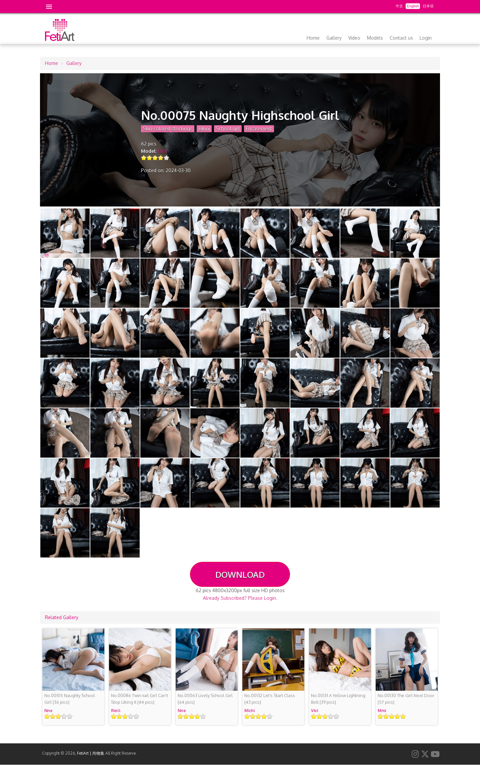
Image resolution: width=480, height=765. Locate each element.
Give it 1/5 (144, 157)
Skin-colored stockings (167, 129)
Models (375, 38)
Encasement (259, 129)
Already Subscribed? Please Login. (240, 598)
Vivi (314, 710)
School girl (228, 129)
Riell (162, 151)
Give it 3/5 (155, 157)
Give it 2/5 (149, 157)
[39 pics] (338, 699)
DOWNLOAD (240, 574)
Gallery (334, 38)
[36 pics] (69, 699)
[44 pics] (139, 699)
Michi (249, 710)
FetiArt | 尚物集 (90, 753)
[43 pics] (269, 699)
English (413, 6)
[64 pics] (205, 699)
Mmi (382, 710)
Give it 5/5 (166, 157)
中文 (399, 6)
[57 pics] (406, 699)
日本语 (428, 6)
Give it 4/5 (161, 157)
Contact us (401, 38)
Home (313, 38)
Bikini (204, 129)
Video (354, 38)
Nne (48, 710)
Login (426, 38)
